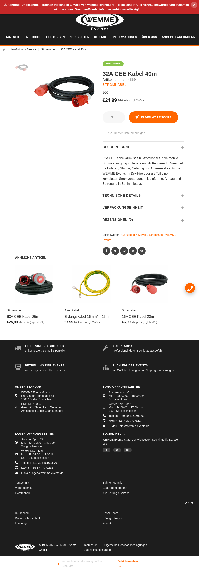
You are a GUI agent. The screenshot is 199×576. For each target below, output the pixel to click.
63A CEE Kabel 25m (23, 318)
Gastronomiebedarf (115, 487)
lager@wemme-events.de (47, 472)
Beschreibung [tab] (117, 147)
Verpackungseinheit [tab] (123, 207)
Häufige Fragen (113, 517)
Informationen (125, 37)
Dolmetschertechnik (28, 517)
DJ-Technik (22, 512)
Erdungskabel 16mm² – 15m (86, 318)
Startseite (12, 37)
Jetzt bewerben (128, 563)
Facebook (106, 449)
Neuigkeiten (79, 37)
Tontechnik (22, 482)
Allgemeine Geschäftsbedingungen (125, 544)
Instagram (128, 449)
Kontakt (101, 37)
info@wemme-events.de (134, 425)
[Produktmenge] (114, 117)
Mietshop (33, 37)
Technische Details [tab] (122, 195)
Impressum (90, 544)
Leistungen (55, 37)
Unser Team (110, 512)
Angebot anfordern (178, 37)
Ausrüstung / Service (23, 49)
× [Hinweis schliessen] (194, 4)
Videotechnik (23, 487)
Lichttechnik (23, 492)
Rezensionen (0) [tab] (118, 219)
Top (186, 502)
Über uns (149, 37)
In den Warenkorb (156, 117)
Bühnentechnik (112, 482)
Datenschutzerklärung (97, 549)
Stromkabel (48, 49)
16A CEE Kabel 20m (138, 318)
